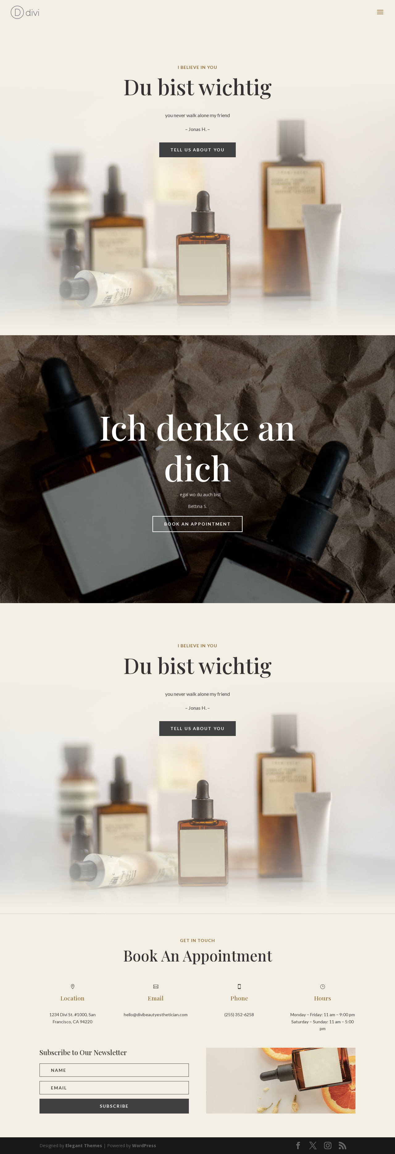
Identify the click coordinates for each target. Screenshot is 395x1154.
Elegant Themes (83, 1145)
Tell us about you (197, 149)
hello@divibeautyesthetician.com (156, 1014)
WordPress (144, 1145)
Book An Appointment (197, 523)
